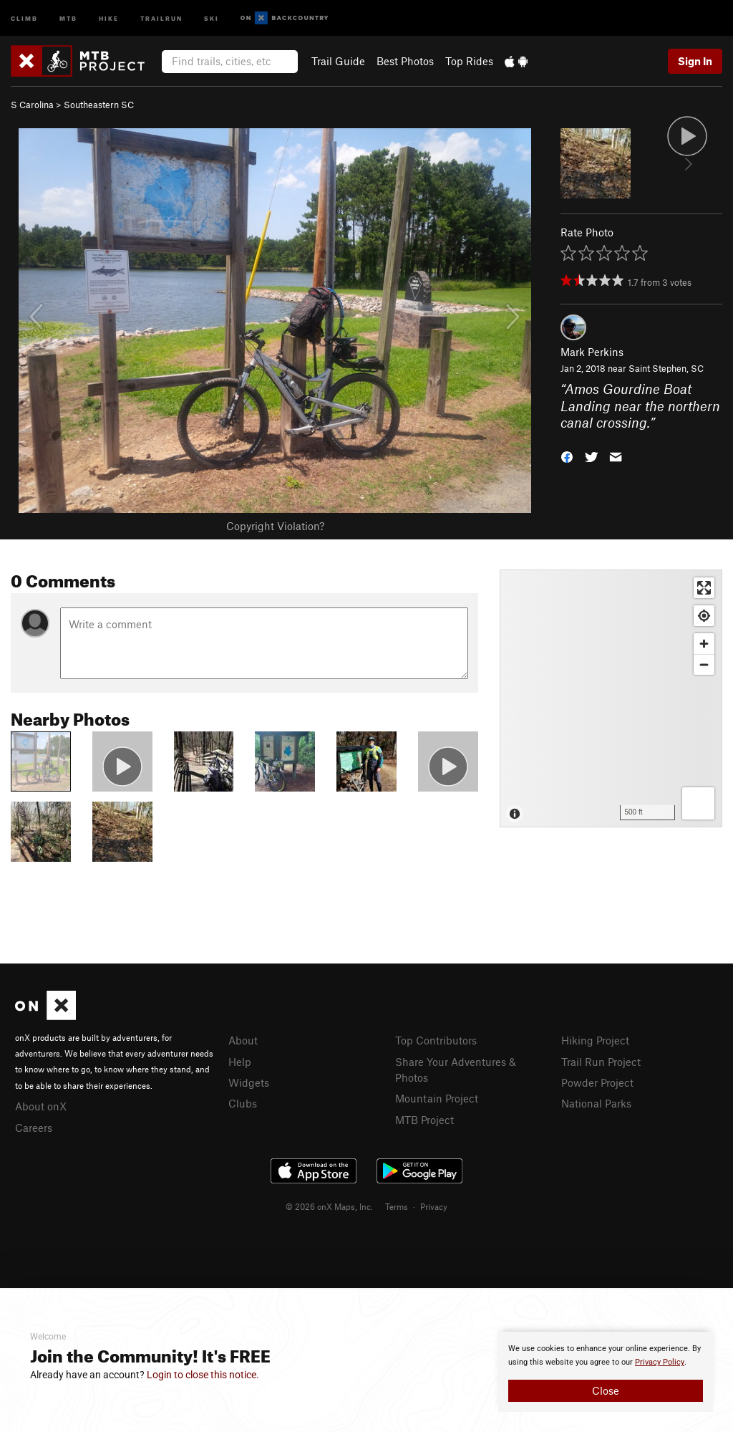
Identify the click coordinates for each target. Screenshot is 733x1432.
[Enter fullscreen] (704, 587)
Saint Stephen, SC (666, 368)
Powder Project (597, 1082)
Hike (109, 17)
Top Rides (469, 60)
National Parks (596, 1103)
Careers (33, 1127)
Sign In (695, 60)
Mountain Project (436, 1098)
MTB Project (424, 1119)
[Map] (611, 698)
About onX (41, 1106)
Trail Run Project (601, 1061)
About (243, 1040)
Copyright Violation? (275, 525)
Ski (211, 17)
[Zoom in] (704, 643)
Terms (396, 1206)
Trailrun (161, 17)
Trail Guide (338, 60)
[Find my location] (704, 615)
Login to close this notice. (203, 1374)
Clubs (242, 1103)
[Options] (698, 803)
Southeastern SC (99, 104)
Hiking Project (595, 1040)
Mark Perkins (591, 351)
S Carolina (32, 104)
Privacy (433, 1206)
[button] (566, 456)
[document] (605, 1372)
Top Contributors (436, 1040)
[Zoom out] (704, 664)
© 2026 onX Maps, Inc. (329, 1206)
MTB (68, 17)
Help (239, 1061)
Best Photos (405, 60)
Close (605, 1390)
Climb (24, 17)
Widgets (248, 1082)
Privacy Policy (659, 1362)
